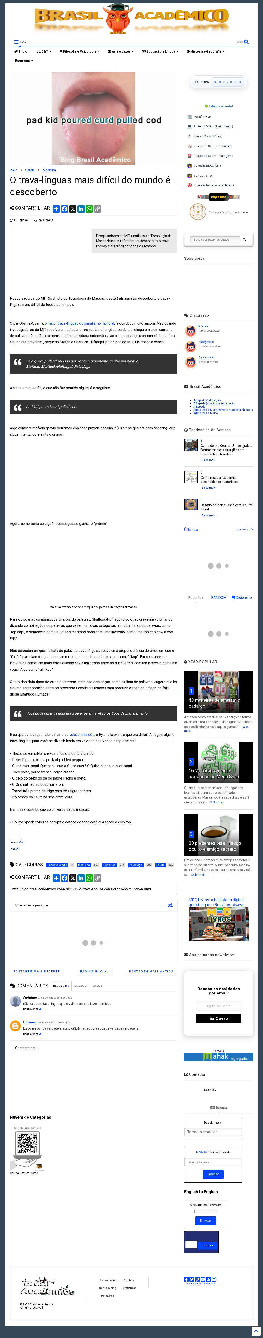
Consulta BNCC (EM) (204, 166)
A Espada (199, 406)
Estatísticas (129, 1288)
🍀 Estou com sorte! (218, 106)
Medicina (49, 170)
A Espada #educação (207, 400)
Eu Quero (218, 1018)
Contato (129, 1280)
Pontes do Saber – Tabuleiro (209, 146)
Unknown (30, 1022)
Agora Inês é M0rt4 (205, 413)
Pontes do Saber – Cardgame (210, 156)
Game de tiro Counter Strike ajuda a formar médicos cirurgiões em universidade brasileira (226, 450)
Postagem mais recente (36, 971)
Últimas (191, 529)
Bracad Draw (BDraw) (204, 136)
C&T (44, 51)
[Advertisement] (48, 261)
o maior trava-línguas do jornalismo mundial (79, 323)
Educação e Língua (160, 51)
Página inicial (94, 971)
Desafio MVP (199, 117)
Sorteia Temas (200, 176)
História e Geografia (206, 51)
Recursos (23, 60)
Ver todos (245, 529)
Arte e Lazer (121, 51)
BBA (16, 849)
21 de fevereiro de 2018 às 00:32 (55, 998)
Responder (32, 1009)
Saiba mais (209, 460)
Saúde (30, 170)
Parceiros (107, 1296)
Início (20, 51)
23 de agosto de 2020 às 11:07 (54, 1022)
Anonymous (206, 342)
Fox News (20, 842)
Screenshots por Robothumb (200, 1283)
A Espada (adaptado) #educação (214, 403)
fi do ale (203, 326)
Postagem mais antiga (151, 971)
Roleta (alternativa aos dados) (210, 185)
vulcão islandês (81, 734)
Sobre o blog (107, 1288)
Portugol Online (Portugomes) (210, 127)
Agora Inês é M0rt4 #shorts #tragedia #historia (223, 409)
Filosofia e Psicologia (80, 51)
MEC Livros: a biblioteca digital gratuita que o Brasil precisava (216, 902)
